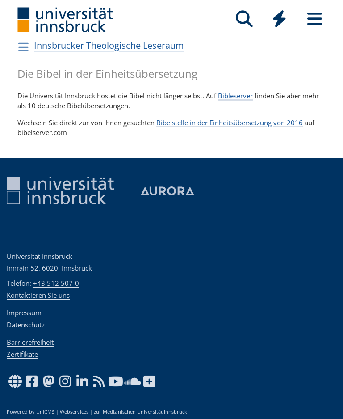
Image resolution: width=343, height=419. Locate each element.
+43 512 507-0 (56, 283)
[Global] (279, 20)
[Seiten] (314, 19)
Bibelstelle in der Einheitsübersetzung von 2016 (229, 122)
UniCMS (45, 412)
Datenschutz (26, 324)
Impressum (24, 312)
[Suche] (244, 19)
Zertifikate (22, 354)
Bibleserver (235, 95)
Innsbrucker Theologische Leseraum (109, 45)
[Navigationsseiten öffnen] (23, 47)
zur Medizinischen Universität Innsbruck (140, 412)
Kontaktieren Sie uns (38, 295)
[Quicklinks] (279, 19)
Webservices (74, 412)
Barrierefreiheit (30, 342)
